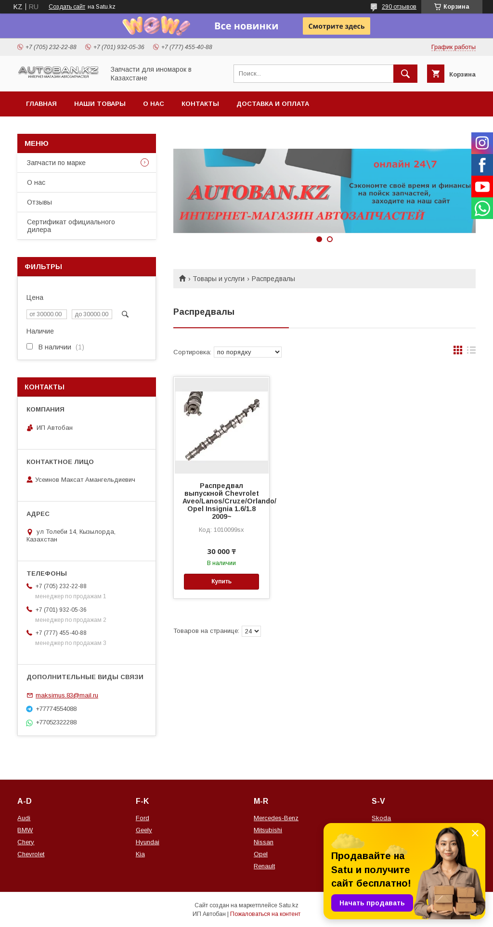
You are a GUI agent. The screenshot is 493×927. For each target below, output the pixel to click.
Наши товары (100, 103)
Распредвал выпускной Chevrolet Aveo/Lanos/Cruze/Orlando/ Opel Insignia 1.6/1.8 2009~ (221, 501)
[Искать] (405, 73)
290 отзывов (399, 6)
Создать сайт (67, 6)
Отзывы (39, 202)
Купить (221, 581)
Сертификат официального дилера (71, 225)
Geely (144, 830)
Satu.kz (288, 905)
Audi (23, 818)
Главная (41, 103)
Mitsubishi (268, 830)
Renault (264, 866)
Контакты (200, 103)
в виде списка (471, 352)
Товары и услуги (219, 279)
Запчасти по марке (56, 163)
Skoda (381, 818)
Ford (142, 818)
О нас (153, 103)
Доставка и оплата (272, 103)
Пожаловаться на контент (265, 914)
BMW (25, 830)
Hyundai (147, 842)
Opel (261, 854)
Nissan (263, 842)
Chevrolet (30, 854)
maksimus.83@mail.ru (67, 695)
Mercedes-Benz (276, 818)
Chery (25, 842)
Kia (140, 854)
